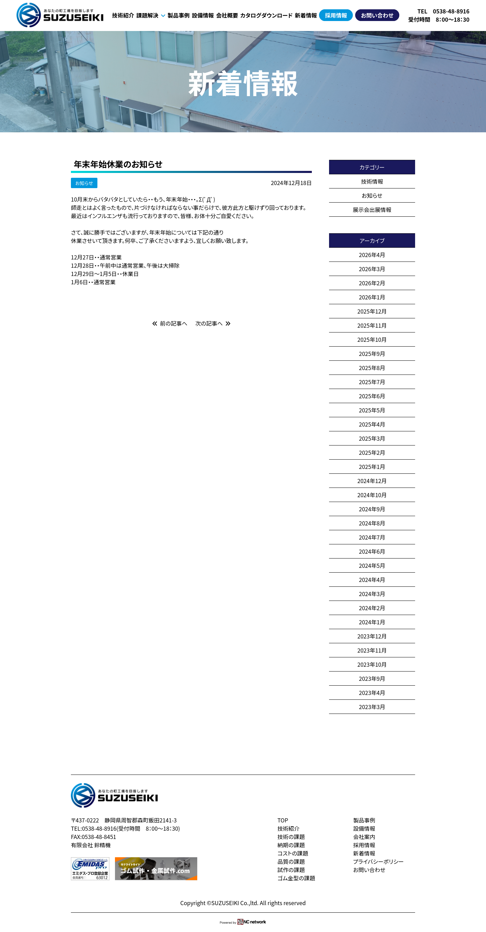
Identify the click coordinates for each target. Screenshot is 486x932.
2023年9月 (372, 678)
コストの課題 (292, 853)
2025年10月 (372, 339)
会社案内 (364, 836)
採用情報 (336, 15)
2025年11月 (372, 325)
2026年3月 (372, 269)
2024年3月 (372, 594)
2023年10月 (372, 664)
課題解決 (150, 15)
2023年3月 (372, 707)
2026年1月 (372, 297)
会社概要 (227, 15)
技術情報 (372, 181)
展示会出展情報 (372, 209)
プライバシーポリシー (378, 861)
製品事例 (179, 15)
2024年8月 (372, 523)
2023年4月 (372, 692)
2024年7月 (372, 537)
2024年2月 (372, 608)
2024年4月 (372, 579)
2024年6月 (372, 551)
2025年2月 (372, 452)
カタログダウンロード (266, 15)
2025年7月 (372, 382)
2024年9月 (372, 509)
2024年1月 (372, 622)
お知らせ (84, 183)
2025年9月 (372, 353)
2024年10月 (372, 495)
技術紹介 (123, 15)
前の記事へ (170, 323)
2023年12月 (372, 636)
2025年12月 (372, 311)
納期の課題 (291, 845)
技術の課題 (291, 836)
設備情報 (203, 15)
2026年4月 (372, 254)
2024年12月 (372, 481)
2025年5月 (372, 410)
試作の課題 (291, 870)
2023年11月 (372, 650)
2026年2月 (372, 283)
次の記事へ (213, 323)
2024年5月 (372, 565)
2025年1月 (372, 466)
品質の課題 (291, 861)
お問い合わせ (377, 15)
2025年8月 (372, 367)
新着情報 (306, 15)
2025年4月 (372, 424)
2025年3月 (372, 438)
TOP (282, 820)
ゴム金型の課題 (296, 878)
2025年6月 (372, 396)
